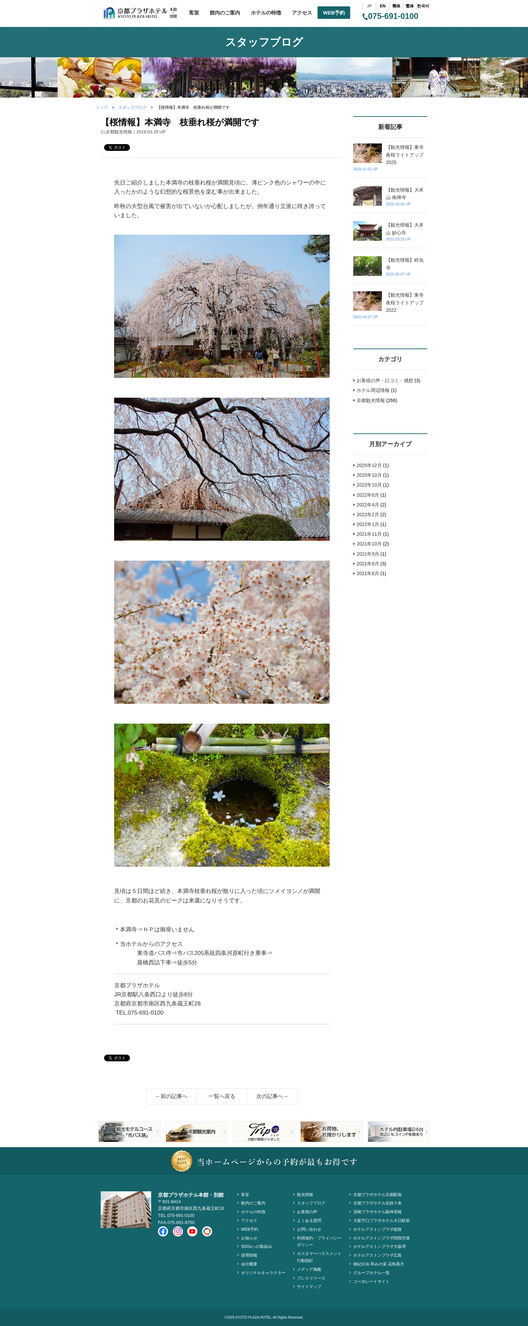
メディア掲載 (309, 1269)
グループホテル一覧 (371, 1272)
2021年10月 (369, 543)
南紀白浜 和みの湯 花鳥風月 (378, 1264)
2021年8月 (368, 563)
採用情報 (249, 1255)
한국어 (423, 6)
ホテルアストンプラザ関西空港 (381, 1238)
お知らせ (249, 1238)
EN (383, 6)
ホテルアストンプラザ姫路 (377, 1229)
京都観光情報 (119, 131)
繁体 (410, 6)
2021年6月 (368, 573)
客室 (194, 12)
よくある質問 (309, 1220)
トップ (102, 107)
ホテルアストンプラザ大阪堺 (379, 1246)
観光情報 (305, 1194)
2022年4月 (368, 504)
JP (369, 6)
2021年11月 (369, 534)
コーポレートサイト (371, 1281)
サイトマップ (309, 1286)
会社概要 (249, 1264)
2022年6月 (368, 495)
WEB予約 (334, 12)
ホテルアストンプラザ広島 (377, 1255)
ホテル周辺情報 (373, 390)
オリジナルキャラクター (263, 1272)
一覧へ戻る (221, 1096)
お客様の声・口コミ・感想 (385, 380)
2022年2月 (368, 514)
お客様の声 (307, 1211)
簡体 (396, 6)
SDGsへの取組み (256, 1246)
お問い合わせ (309, 1229)
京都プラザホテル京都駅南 (377, 1194)
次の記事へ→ (272, 1096)
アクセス (302, 12)
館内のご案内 (225, 12)
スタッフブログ (132, 107)
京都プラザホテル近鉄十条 (377, 1203)
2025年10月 (369, 475)
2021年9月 (368, 554)
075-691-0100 (390, 16)
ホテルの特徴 (266, 12)
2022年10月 (369, 485)
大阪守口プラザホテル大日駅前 (381, 1220)
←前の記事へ (171, 1096)
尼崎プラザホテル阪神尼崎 (377, 1211)
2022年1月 (368, 524)
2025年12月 (369, 465)
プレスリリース (311, 1278)
